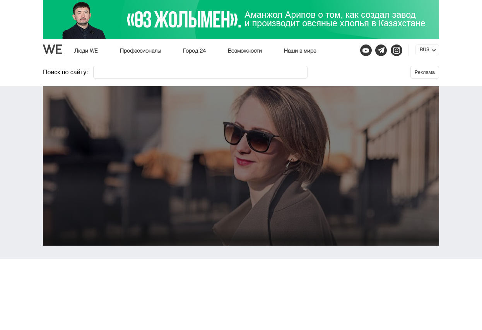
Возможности (245, 51)
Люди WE (86, 51)
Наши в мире (300, 51)
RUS (424, 50)
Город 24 (194, 51)
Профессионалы (140, 51)
